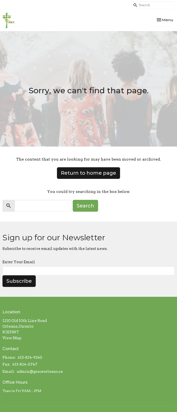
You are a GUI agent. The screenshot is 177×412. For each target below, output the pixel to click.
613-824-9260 (30, 357)
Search (85, 206)
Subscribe (19, 281)
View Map (11, 338)
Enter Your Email (18, 262)
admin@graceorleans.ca (40, 371)
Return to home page (88, 173)
